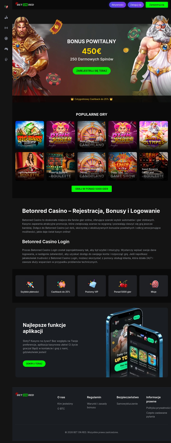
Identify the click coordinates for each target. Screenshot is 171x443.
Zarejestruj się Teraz (91, 71)
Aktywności (117, 4)
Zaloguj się (135, 4)
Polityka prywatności (158, 407)
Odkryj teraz (34, 363)
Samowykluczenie (127, 403)
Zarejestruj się (156, 4)
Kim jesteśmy (65, 403)
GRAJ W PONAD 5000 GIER (91, 188)
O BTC (61, 408)
